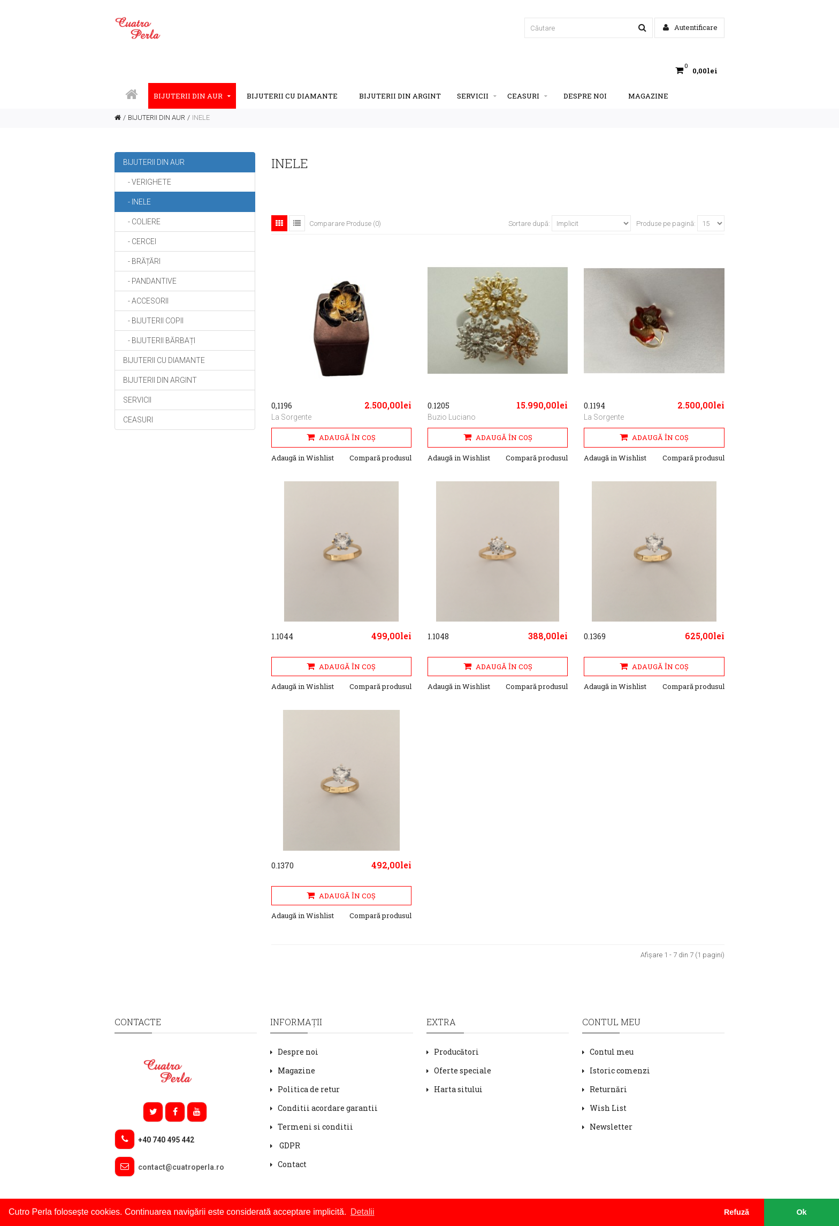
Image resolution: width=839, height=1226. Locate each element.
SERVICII (477, 96)
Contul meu (612, 1052)
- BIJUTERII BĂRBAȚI (159, 340)
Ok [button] (801, 1212)
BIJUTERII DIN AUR (192, 96)
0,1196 (281, 405)
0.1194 (594, 405)
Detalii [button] (362, 1211)
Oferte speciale (462, 1070)
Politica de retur (309, 1089)
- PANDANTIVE (150, 281)
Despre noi (585, 96)
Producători (456, 1052)
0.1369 (595, 636)
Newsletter (611, 1127)
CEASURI (527, 96)
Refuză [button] (736, 1212)
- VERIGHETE (147, 182)
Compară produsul (380, 458)
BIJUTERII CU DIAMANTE (292, 96)
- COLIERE (142, 221)
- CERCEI (139, 241)
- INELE (137, 202)
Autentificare (690, 27)
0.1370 (282, 865)
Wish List (608, 1108)
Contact (292, 1164)
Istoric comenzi (620, 1070)
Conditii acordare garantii (328, 1108)
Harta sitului (458, 1089)
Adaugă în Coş (341, 437)
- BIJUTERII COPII (153, 320)
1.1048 (438, 636)
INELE (201, 117)
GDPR (289, 1145)
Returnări (608, 1089)
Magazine (648, 96)
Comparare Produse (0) (345, 224)
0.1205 (438, 405)
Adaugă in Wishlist (302, 458)
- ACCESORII (146, 301)
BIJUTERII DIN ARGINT (400, 96)
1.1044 (282, 636)
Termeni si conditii (315, 1127)
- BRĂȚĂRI (142, 261)
